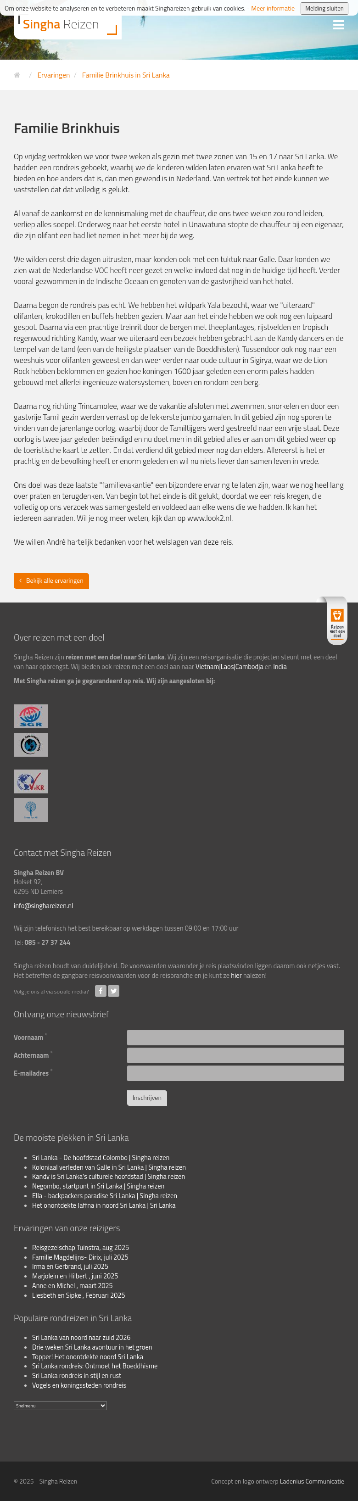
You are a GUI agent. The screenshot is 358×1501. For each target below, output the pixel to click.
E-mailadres (33, 1072)
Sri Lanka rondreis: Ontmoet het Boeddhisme (94, 1366)
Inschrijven (147, 1097)
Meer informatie (273, 8)
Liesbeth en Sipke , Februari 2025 (78, 1295)
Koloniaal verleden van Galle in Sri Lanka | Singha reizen (109, 1167)
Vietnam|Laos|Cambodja (229, 667)
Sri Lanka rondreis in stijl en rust (76, 1376)
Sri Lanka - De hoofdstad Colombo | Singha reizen (100, 1158)
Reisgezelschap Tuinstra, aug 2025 (80, 1248)
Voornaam (31, 1037)
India (280, 667)
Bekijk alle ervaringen (55, 580)
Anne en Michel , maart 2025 (72, 1286)
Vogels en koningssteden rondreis (79, 1385)
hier (236, 976)
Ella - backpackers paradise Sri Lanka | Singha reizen (104, 1196)
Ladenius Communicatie (312, 1481)
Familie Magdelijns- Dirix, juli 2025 (80, 1257)
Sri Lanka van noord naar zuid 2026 (81, 1338)
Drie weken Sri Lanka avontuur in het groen (92, 1347)
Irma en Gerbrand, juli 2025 (70, 1266)
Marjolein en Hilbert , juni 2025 (75, 1276)
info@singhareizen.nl (43, 906)
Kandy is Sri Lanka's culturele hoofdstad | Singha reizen (108, 1177)
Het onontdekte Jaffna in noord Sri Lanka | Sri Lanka (104, 1205)
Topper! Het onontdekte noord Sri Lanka (87, 1357)
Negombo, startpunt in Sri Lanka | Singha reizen (98, 1186)
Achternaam (33, 1054)
